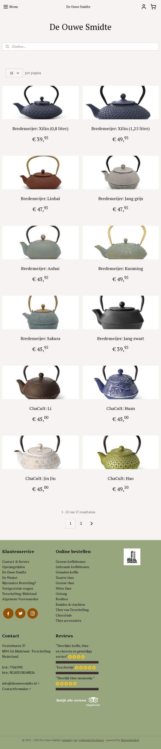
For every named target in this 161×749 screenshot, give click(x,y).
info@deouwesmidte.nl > (20, 683)
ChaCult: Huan (120, 408)
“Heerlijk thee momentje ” (75, 678)
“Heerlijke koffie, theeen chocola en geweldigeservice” (74, 651)
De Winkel (9, 577)
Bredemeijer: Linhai (40, 198)
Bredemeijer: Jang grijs (120, 198)
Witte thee (64, 588)
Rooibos (62, 599)
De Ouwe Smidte (14, 572)
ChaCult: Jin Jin (40, 478)
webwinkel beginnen (91, 740)
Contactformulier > (16, 688)
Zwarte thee (65, 577)
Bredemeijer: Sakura (40, 338)
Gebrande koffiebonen (72, 567)
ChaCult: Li (40, 408)
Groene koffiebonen (70, 561)
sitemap (67, 740)
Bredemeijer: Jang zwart (120, 338)
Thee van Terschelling (72, 609)
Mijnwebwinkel (130, 740)
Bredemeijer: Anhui (40, 268)
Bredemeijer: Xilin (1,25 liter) (120, 128)
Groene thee (65, 583)
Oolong (61, 593)
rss (75, 740)
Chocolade (64, 615)
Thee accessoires (68, 620)
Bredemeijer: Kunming (120, 268)
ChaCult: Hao (120, 478)
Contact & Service (15, 561)
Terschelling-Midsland (19, 593)
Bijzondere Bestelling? (19, 583)
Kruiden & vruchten (70, 604)
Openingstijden (13, 567)
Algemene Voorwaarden (20, 599)
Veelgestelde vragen (17, 588)
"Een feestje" (65, 667)
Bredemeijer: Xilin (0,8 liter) (40, 128)
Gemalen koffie (67, 572)
